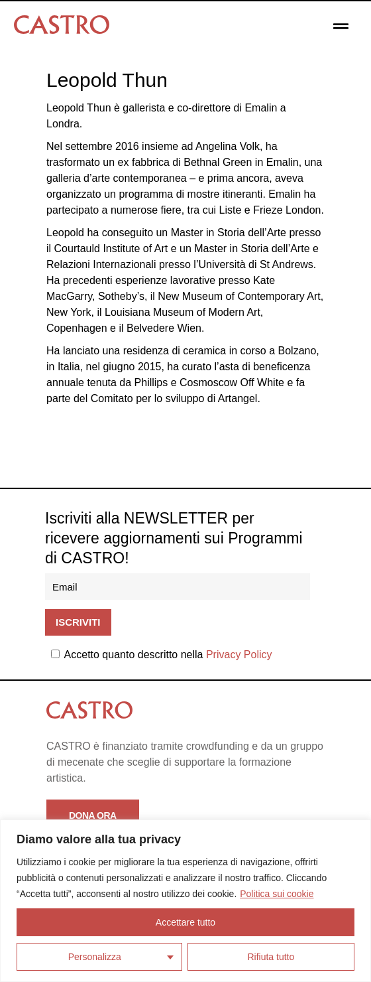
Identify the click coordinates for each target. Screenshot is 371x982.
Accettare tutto (185, 922)
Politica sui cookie (276, 893)
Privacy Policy (239, 654)
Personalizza (94, 956)
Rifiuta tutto (270, 956)
